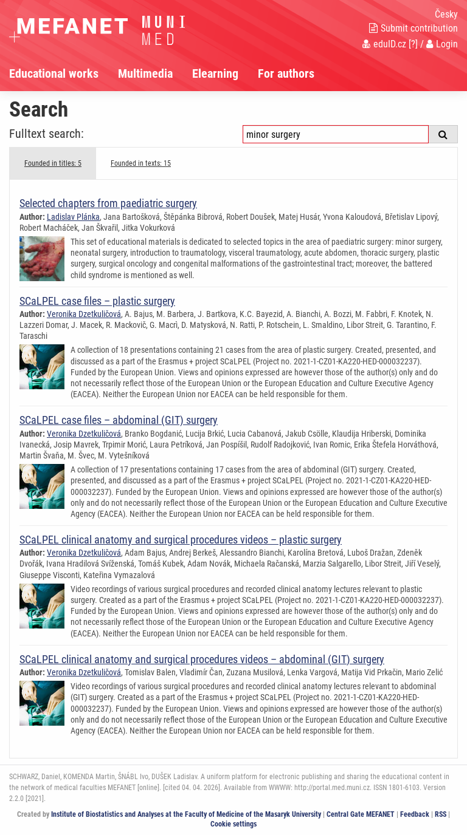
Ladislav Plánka (73, 217)
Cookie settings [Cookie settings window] (233, 824)
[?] (413, 44)
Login (442, 44)
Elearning (215, 73)
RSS (440, 814)
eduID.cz (384, 44)
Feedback (414, 814)
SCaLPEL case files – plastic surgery (97, 301)
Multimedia (145, 73)
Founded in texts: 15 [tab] (141, 163)
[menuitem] (63, 73)
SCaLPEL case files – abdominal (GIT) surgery (118, 420)
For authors (286, 73)
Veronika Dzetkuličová (84, 314)
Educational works (54, 73)
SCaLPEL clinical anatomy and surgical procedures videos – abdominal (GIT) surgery (201, 659)
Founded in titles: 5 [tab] (52, 163)
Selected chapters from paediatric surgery (108, 203)
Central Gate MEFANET (361, 814)
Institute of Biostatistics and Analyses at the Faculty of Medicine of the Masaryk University (186, 814)
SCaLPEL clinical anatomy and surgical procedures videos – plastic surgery (180, 539)
